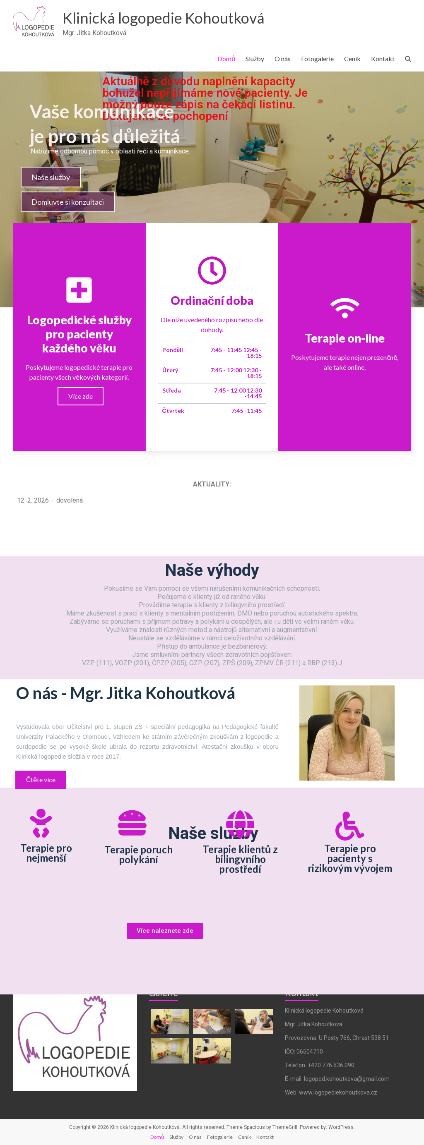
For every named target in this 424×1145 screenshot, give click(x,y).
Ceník (352, 58)
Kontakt (383, 58)
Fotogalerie (317, 58)
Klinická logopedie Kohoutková (164, 18)
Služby (255, 58)
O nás (283, 58)
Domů (226, 58)
